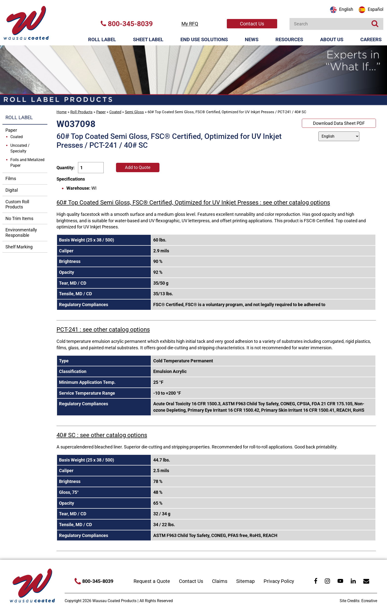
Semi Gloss (134, 112)
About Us (331, 39)
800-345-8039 (127, 24)
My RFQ (189, 24)
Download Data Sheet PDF (339, 123)
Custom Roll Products (17, 204)
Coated (115, 112)
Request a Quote (152, 581)
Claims (219, 581)
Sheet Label (148, 39)
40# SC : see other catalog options (102, 435)
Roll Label (102, 39)
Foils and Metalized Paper (27, 162)
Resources (289, 39)
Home (62, 112)
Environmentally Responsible (21, 232)
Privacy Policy (279, 581)
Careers (371, 39)
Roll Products (81, 112)
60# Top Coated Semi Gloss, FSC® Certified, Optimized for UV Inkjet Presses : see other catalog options (193, 202)
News (251, 39)
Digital (11, 190)
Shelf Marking (19, 246)
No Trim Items (19, 218)
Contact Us (252, 24)
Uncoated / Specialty (20, 148)
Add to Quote (138, 167)
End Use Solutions (204, 39)
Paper (101, 112)
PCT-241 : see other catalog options (103, 329)
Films (10, 178)
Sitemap (245, 581)
